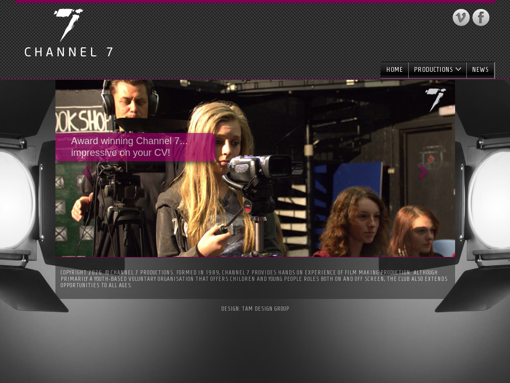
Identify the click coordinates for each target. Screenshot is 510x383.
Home (394, 69)
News (480, 69)
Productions (437, 69)
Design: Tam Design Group (255, 308)
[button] (85, 168)
